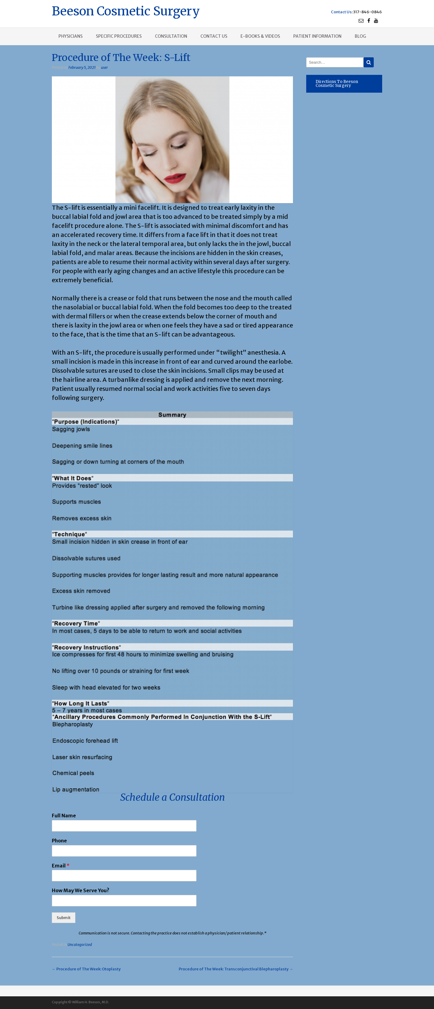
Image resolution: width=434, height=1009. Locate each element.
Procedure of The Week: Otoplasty (86, 969)
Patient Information (317, 36)
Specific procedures (119, 36)
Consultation (171, 36)
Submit (64, 917)
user (104, 67)
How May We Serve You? (80, 890)
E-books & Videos (260, 36)
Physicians (70, 36)
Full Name (64, 816)
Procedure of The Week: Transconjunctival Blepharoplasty (236, 969)
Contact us (213, 36)
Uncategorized (80, 944)
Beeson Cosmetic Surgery (126, 10)
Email (61, 866)
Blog (360, 36)
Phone (59, 841)
